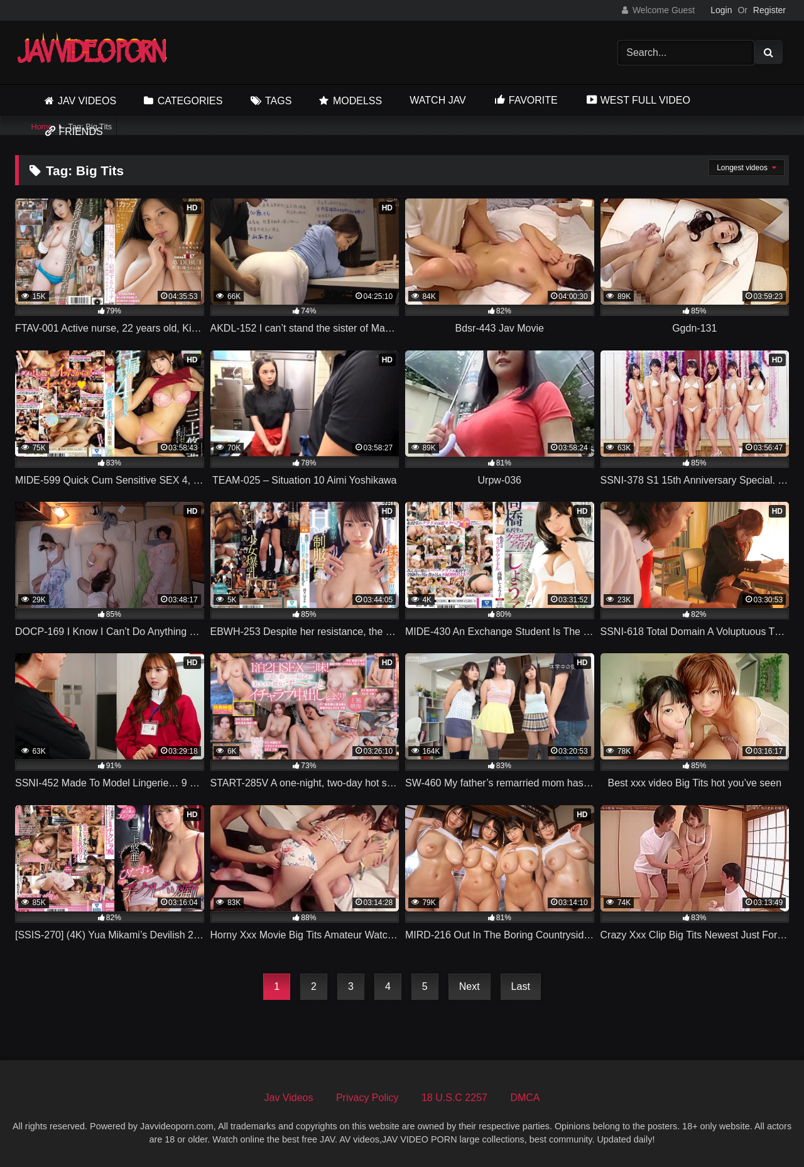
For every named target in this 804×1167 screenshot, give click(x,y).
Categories (190, 100)
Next (469, 986)
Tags (278, 100)
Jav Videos (87, 100)
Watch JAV (437, 100)
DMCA (525, 1097)
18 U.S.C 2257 (454, 1097)
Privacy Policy (367, 1097)
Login (721, 10)
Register (769, 10)
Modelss (357, 100)
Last (520, 986)
